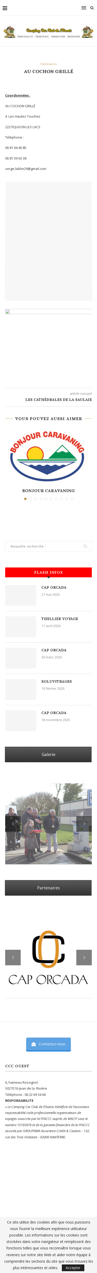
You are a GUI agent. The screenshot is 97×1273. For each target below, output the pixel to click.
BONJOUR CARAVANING (48, 490)
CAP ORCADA (53, 587)
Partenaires (49, 64)
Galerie (48, 754)
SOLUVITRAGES (56, 681)
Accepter (73, 1267)
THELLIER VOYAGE (59, 618)
